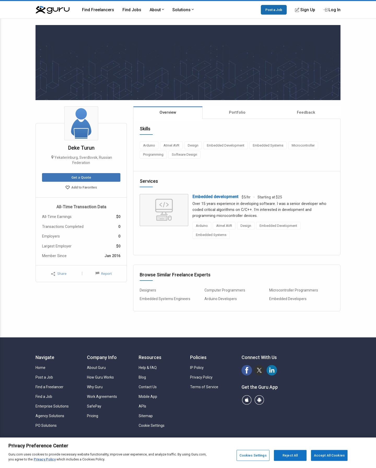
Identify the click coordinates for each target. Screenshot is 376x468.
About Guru (96, 368)
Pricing (92, 416)
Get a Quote (81, 177)
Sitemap (146, 416)
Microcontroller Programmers (293, 290)
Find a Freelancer (49, 387)
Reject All (290, 455)
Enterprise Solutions (52, 406)
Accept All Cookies (329, 455)
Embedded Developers (288, 299)
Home (40, 368)
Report (104, 273)
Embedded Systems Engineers (165, 299)
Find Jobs (131, 9)
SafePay (94, 406)
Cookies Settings (253, 455)
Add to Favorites (81, 188)
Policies (198, 357)
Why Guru (95, 387)
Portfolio (237, 112)
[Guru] (52, 10)
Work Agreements (102, 396)
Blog (142, 377)
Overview (168, 112)
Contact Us (148, 387)
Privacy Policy (201, 377)
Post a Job (273, 10)
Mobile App (148, 396)
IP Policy (197, 368)
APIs (142, 406)
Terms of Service (204, 387)
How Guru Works (100, 377)
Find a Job (44, 396)
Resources (150, 357)
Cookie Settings (151, 425)
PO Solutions (46, 425)
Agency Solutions (50, 416)
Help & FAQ (148, 368)
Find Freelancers (98, 9)
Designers (148, 290)
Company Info (102, 357)
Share (58, 273)
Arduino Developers (220, 299)
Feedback (306, 112)
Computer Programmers (224, 290)
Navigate (45, 357)
